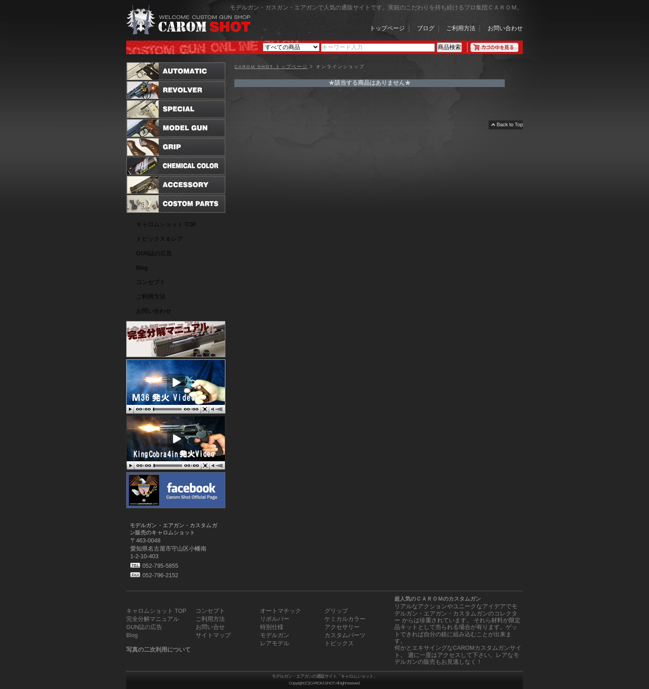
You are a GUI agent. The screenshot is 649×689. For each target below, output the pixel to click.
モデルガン (274, 635)
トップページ (387, 29)
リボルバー (274, 619)
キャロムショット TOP (166, 224)
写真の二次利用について (158, 649)
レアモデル (274, 643)
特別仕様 (271, 627)
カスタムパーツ (345, 635)
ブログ (425, 29)
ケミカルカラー (345, 619)
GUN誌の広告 (154, 253)
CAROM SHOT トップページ (271, 66)
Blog (142, 267)
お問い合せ (210, 627)
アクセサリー (342, 627)
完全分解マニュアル (152, 619)
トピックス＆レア (159, 238)
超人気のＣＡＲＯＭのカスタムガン (437, 599)
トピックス (339, 643)
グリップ (336, 610)
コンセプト (150, 282)
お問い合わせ (505, 29)
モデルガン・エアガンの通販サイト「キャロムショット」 (324, 676)
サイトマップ (213, 635)
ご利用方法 (460, 29)
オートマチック (280, 610)
